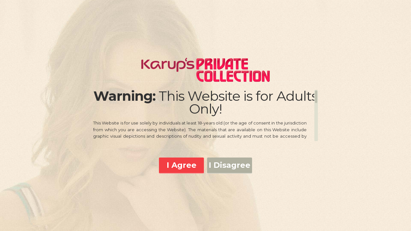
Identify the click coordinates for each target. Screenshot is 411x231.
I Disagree (229, 165)
